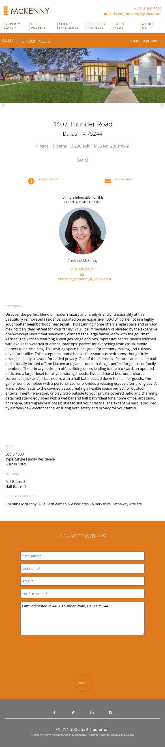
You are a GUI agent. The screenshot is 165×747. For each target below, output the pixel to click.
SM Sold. (129, 734)
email (100, 729)
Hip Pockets (38, 26)
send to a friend (119, 179)
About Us (147, 26)
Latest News (120, 26)
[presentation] (83, 658)
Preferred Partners (96, 26)
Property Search (11, 26)
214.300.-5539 (82, 269)
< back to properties (146, 40)
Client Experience (69, 26)
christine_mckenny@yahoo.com (132, 13)
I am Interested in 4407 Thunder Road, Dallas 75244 (82, 618)
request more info (43, 179)
